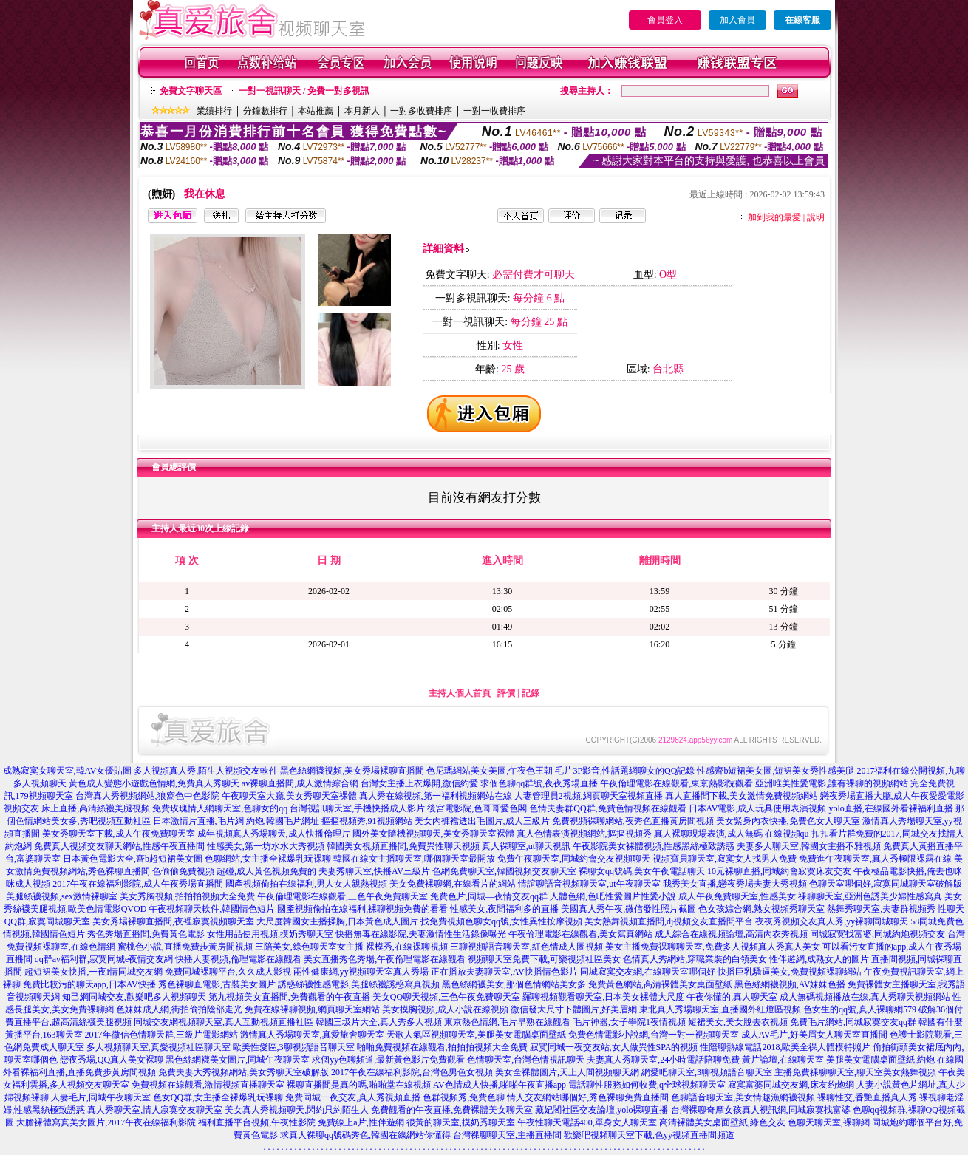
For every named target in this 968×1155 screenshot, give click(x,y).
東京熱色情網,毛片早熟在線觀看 (507, 1022)
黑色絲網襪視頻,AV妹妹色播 (790, 984)
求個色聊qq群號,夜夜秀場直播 (539, 783)
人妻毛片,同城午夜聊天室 (101, 1097)
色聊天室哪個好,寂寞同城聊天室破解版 (885, 884)
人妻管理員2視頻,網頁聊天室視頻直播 (588, 796)
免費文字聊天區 (191, 91)
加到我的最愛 (774, 217)
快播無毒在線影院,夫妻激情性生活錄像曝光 (420, 934)
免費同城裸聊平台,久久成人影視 (228, 972)
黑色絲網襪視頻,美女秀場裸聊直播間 (352, 771)
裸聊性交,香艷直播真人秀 (867, 1097)
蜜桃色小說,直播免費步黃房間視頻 (185, 946)
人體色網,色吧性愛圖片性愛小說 (613, 896)
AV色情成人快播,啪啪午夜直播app (499, 1085)
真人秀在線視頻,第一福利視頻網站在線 (435, 796)
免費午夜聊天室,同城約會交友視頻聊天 (573, 859)
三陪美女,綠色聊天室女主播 (309, 946)
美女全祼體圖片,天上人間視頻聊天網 (567, 1072)
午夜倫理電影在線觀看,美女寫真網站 (580, 934)
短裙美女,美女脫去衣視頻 (738, 1022)
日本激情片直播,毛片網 (198, 821)
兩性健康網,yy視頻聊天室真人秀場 (361, 972)
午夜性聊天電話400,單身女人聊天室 (587, 1122)
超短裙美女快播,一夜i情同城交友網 (93, 972)
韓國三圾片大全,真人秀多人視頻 (379, 1022)
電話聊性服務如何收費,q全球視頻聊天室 (647, 1085)
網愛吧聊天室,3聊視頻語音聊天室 (706, 1072)
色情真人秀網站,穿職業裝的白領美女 (695, 959)
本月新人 (362, 111)
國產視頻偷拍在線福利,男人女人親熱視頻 (306, 884)
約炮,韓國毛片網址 (282, 821)
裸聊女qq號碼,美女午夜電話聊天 (642, 871)
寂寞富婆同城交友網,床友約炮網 (791, 1085)
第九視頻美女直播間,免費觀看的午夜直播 (289, 997)
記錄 (530, 693)
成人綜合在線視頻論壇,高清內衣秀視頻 (731, 934)
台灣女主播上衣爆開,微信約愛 (419, 783)
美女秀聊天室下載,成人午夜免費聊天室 (118, 833)
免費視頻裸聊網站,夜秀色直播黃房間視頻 (633, 821)
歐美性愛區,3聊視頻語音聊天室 (294, 1047)
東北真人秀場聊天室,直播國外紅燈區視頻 (720, 1009)
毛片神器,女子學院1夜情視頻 (629, 1022)
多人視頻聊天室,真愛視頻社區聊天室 (158, 1047)
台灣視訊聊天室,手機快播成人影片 (357, 808)
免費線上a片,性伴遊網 (360, 1122)
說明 (816, 217)
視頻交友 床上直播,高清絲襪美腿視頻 (77, 808)
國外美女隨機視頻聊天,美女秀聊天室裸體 (433, 833)
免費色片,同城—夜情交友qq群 (489, 896)
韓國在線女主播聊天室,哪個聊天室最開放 (414, 859)
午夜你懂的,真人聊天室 (731, 997)
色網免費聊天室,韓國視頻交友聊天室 (504, 871)
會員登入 (665, 20)
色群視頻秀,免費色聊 (464, 1097)
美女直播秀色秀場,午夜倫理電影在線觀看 (385, 959)
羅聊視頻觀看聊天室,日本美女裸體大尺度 (603, 997)
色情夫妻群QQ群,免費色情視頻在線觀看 (607, 808)
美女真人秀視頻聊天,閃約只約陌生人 (297, 1110)
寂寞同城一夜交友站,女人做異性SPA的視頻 (614, 1047)
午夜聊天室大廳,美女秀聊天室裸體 (289, 796)
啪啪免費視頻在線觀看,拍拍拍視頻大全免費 (442, 1047)
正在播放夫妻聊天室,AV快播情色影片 (504, 972)
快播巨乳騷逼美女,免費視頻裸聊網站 (790, 972)
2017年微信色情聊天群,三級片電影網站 (161, 1034)
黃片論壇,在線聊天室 (783, 1060)
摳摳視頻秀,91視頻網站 (366, 821)
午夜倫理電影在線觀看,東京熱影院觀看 (676, 783)
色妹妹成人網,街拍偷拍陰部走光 (179, 1009)
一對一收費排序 (494, 111)
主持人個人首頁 (460, 693)
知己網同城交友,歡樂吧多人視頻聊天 (134, 997)
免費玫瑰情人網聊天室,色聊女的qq (219, 808)
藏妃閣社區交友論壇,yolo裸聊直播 (601, 1110)
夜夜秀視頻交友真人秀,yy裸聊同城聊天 (831, 921)
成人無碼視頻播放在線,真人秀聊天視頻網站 (865, 997)
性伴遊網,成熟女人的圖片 (819, 959)
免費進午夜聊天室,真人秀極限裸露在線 (875, 859)
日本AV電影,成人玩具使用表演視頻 (758, 808)
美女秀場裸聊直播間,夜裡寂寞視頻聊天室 (173, 921)
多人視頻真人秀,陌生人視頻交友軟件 (206, 771)
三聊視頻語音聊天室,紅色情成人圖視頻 (526, 946)
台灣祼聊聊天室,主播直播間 (507, 1135)
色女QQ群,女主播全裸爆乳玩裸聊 (218, 1097)
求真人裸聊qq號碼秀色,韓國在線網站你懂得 (365, 1135)
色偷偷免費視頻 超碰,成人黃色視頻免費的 (234, 871)
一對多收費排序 (421, 111)
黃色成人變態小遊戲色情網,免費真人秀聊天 (154, 783)
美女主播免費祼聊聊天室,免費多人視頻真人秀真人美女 (712, 946)
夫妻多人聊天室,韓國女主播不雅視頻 (809, 846)
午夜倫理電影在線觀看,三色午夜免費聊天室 (342, 896)
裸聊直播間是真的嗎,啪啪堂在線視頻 (359, 1085)
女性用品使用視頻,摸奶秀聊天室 (270, 934)
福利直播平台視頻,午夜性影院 (257, 1122)
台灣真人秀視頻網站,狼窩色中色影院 (147, 796)
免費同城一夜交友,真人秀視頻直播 (352, 1097)
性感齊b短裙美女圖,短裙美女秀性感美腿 (775, 771)
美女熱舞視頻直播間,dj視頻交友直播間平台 (668, 921)
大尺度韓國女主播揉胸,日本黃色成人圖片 (337, 921)
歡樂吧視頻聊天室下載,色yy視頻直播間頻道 (649, 1135)
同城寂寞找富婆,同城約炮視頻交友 (877, 934)
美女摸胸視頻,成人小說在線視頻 (445, 1009)
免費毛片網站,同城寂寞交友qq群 (853, 1022)
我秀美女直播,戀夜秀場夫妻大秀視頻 (735, 884)
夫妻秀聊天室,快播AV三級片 (374, 871)
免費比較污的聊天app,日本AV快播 (89, 984)
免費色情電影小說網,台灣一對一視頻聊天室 (653, 1034)
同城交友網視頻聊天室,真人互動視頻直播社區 (223, 1022)
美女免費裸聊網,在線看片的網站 (452, 884)
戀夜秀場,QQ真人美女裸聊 (111, 1060)
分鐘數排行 (265, 111)
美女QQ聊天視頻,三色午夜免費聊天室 (446, 997)
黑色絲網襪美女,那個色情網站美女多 (514, 984)
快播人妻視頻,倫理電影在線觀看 (238, 959)
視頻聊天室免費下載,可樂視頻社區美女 (544, 959)
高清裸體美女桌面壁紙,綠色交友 (722, 1122)
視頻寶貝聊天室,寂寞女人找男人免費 (724, 859)
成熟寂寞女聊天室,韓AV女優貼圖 (67, 771)
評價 (506, 693)
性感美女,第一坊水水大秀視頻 (265, 846)
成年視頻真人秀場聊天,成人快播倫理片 (273, 833)
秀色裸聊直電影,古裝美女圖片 (217, 984)
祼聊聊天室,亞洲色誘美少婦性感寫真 (870, 896)
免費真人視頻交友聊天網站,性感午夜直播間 (119, 846)
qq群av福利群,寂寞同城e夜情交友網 (104, 959)
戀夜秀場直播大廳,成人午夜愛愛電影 (892, 796)
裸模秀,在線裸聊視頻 (407, 946)
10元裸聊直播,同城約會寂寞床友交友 (779, 871)
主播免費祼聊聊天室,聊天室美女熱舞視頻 (855, 1072)
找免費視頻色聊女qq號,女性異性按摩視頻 (501, 921)
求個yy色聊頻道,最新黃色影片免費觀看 (388, 1060)
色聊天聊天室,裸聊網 (829, 1122)
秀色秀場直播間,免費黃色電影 (146, 934)
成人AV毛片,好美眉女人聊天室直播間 (814, 1034)
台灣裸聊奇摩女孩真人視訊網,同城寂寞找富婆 (761, 1110)
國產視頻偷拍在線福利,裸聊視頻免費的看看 (362, 909)
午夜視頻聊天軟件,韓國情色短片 (212, 909)
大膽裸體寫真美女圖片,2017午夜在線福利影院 (106, 1122)
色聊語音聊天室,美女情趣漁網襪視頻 (743, 1097)
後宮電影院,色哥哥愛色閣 (477, 808)
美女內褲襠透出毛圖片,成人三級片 (482, 821)
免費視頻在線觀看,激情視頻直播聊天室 (208, 1085)
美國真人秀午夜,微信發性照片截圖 (628, 909)
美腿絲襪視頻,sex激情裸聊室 (61, 896)
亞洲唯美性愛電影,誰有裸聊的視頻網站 (831, 783)
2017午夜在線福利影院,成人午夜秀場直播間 (137, 884)
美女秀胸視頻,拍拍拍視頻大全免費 (187, 896)
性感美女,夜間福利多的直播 (504, 909)
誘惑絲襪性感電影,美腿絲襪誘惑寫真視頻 (359, 984)
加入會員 (737, 20)
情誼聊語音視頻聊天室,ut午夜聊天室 (589, 884)
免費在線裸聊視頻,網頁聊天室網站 (312, 1009)
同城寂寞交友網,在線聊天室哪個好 (647, 972)
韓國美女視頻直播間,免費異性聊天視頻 (403, 846)
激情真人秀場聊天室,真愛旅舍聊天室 (312, 1034)
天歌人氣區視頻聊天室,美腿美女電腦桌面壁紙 (476, 1034)
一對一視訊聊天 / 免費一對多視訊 (304, 91)
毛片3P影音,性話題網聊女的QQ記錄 (625, 771)
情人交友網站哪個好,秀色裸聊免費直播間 (588, 1097)
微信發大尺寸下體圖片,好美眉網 (574, 1009)
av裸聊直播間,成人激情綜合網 (300, 783)
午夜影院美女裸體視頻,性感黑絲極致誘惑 (653, 846)
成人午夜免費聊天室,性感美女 (737, 896)
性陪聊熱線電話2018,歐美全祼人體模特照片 (785, 1047)
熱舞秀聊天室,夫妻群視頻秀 (881, 909)
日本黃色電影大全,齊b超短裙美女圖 (132, 859)
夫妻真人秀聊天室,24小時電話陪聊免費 (663, 1060)
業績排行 (214, 111)
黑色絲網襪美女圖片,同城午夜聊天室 (238, 1060)
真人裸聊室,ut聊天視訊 (526, 846)
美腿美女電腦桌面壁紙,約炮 (880, 1060)
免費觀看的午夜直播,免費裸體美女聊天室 (452, 1110)
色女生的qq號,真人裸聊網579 (859, 1009)
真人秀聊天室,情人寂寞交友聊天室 (154, 1110)
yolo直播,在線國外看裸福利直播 (890, 808)
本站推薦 (315, 111)
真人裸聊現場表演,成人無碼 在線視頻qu (731, 833)
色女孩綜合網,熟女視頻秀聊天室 (761, 909)
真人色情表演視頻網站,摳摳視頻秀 (584, 833)
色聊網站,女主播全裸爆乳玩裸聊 (268, 859)
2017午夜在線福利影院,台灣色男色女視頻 (412, 1072)
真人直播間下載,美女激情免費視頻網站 (741, 796)
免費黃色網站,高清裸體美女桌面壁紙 (660, 984)
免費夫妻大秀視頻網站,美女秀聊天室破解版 (243, 1072)
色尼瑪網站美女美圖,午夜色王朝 (489, 771)
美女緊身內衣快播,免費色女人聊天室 (788, 821)
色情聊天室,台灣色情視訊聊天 (525, 1060)
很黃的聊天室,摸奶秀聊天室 (460, 1122)
